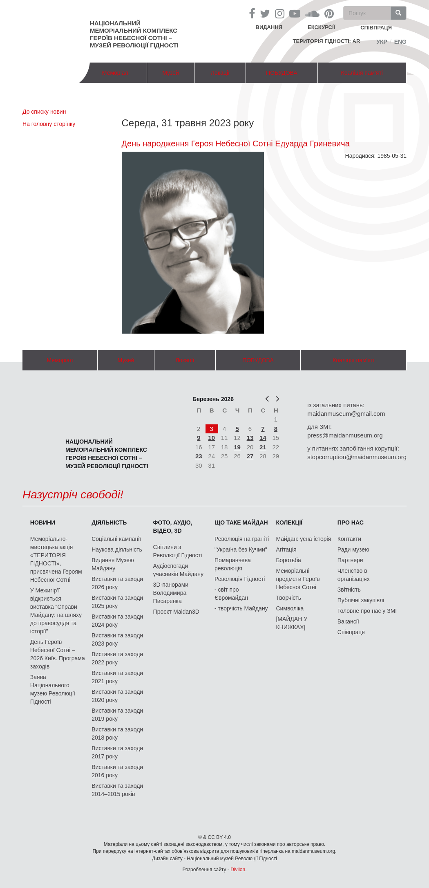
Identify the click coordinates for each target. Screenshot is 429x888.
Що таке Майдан (241, 522)
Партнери (350, 560)
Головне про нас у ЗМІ (367, 611)
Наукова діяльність (117, 549)
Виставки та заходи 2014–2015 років (117, 790)
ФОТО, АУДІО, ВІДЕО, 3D (172, 526)
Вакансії (348, 621)
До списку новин (44, 111)
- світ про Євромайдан (231, 593)
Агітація (286, 549)
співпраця (376, 28)
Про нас (350, 522)
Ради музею (353, 549)
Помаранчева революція (232, 564)
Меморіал (115, 73)
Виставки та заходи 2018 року (117, 733)
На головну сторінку (48, 124)
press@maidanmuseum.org (344, 435)
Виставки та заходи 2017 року (117, 752)
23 (198, 456)
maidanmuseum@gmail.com (346, 413)
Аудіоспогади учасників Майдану (178, 570)
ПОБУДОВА (281, 73)
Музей (170, 73)
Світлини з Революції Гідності (177, 551)
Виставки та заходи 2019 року (117, 714)
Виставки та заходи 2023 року (117, 639)
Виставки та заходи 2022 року (117, 658)
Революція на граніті (241, 539)
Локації (220, 73)
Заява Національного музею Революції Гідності (52, 689)
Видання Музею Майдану (113, 564)
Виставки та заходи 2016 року (117, 771)
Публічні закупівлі (360, 600)
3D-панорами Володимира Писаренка (170, 592)
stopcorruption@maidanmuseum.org (357, 456)
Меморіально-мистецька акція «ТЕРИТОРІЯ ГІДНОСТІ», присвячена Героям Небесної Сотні (56, 559)
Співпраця (351, 632)
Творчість (288, 597)
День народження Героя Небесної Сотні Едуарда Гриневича (236, 143)
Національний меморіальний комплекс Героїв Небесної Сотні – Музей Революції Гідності (134, 34)
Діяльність (109, 522)
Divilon (237, 869)
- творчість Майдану (241, 608)
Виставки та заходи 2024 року (117, 620)
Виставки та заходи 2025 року (117, 601)
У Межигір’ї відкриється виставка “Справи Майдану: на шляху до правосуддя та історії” (56, 611)
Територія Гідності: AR (326, 41)
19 (237, 447)
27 (250, 456)
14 (262, 437)
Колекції (289, 522)
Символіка (290, 608)
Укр (381, 41)
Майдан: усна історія (303, 539)
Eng (400, 41)
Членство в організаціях (353, 574)
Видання (269, 27)
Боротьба (288, 560)
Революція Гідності (239, 579)
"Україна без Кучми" (240, 549)
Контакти (349, 539)
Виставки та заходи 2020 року (117, 695)
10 (211, 437)
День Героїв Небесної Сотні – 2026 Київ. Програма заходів (57, 654)
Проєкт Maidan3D (176, 611)
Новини (42, 522)
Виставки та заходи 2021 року (117, 677)
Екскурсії (321, 27)
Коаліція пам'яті (362, 73)
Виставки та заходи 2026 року (117, 583)
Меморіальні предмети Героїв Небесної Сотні (298, 578)
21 (262, 447)
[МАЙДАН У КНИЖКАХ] (291, 623)
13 (250, 437)
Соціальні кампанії (116, 539)
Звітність (349, 589)
